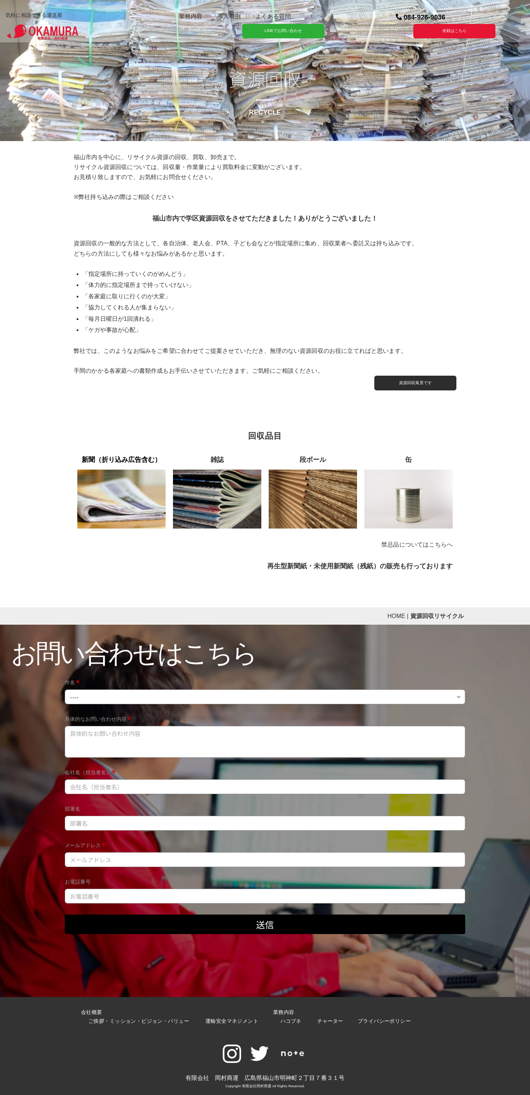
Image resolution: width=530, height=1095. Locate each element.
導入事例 (228, 16)
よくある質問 (272, 16)
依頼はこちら (454, 30)
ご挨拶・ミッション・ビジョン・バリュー (138, 1021)
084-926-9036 (420, 17)
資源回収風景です (414, 382)
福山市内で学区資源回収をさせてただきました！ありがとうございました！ (264, 218)
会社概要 (91, 1012)
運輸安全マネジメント (231, 1021)
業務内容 (190, 16)
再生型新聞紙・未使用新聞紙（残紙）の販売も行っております (359, 566)
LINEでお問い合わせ (282, 30)
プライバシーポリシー (383, 1021)
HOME (396, 616)
